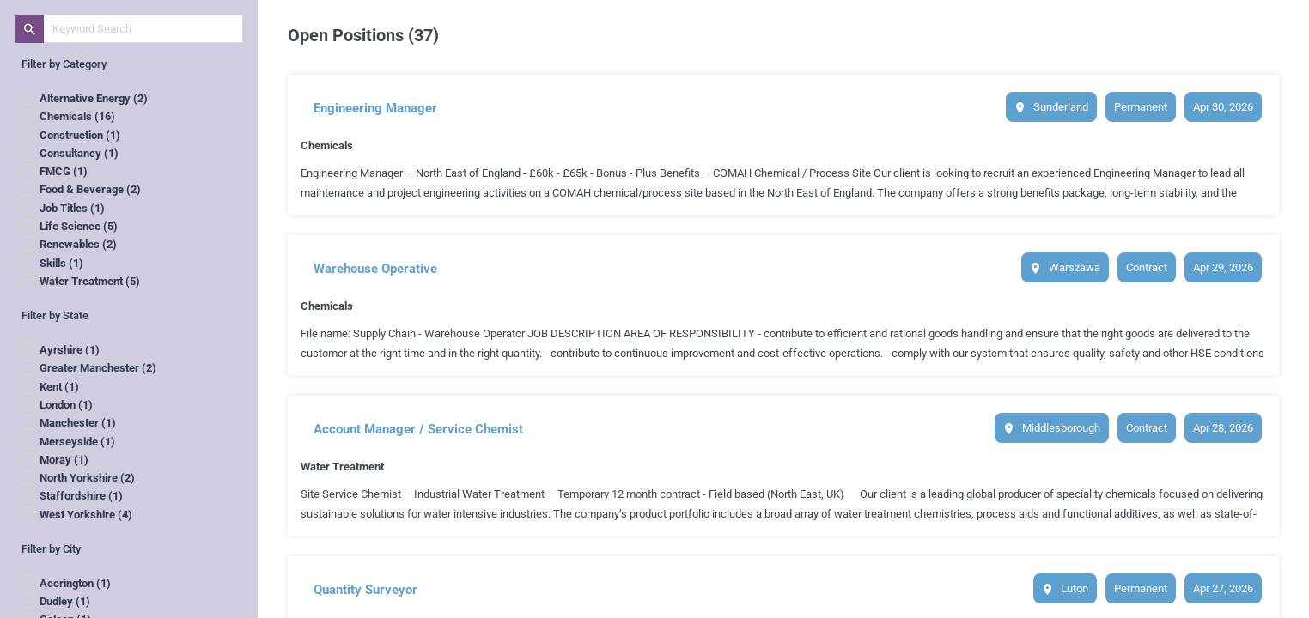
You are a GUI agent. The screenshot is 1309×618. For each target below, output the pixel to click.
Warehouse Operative (375, 268)
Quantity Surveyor (365, 589)
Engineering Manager (375, 108)
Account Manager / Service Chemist (418, 429)
